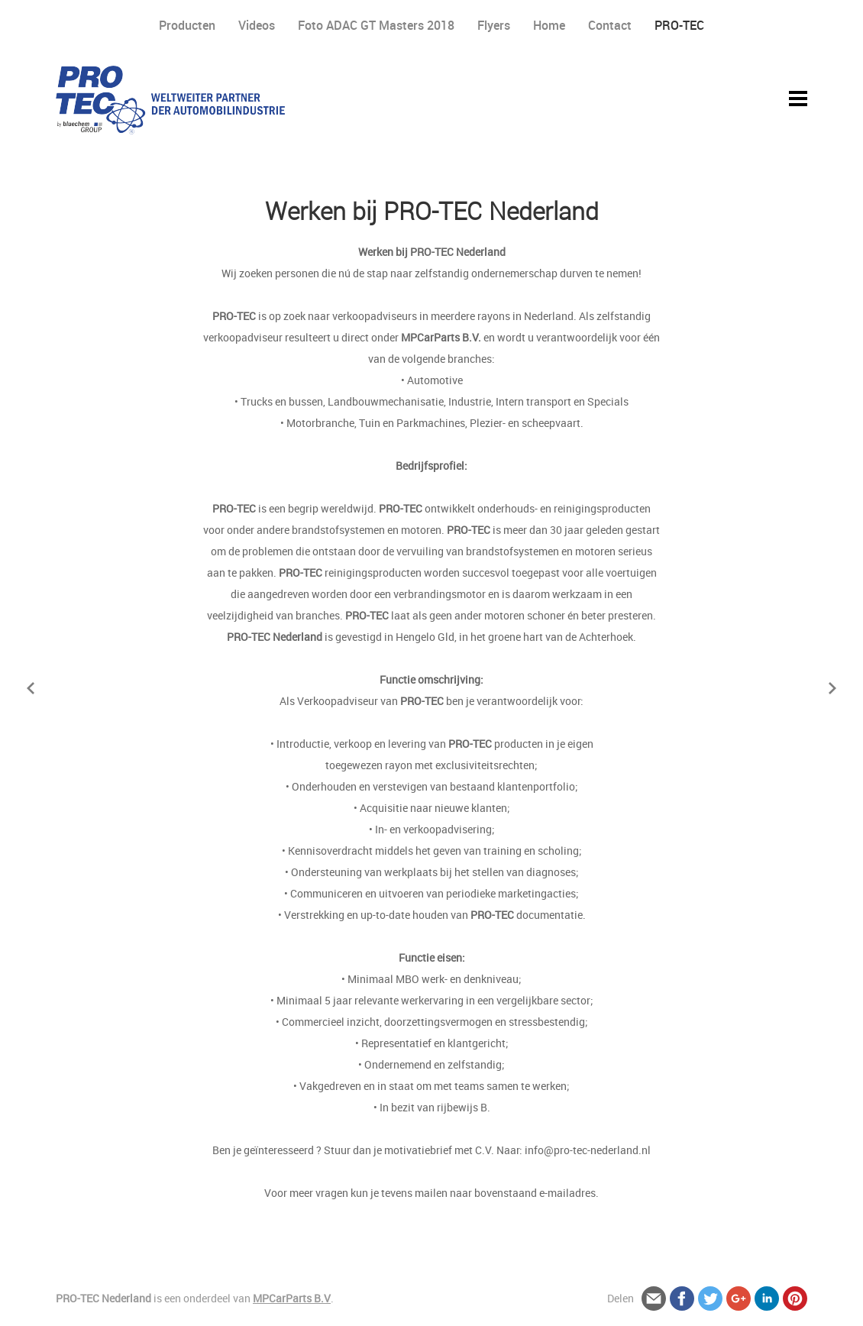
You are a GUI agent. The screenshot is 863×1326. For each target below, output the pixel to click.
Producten (187, 25)
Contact (610, 25)
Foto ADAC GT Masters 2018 (376, 25)
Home (549, 25)
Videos (256, 25)
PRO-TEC (679, 25)
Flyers (493, 25)
